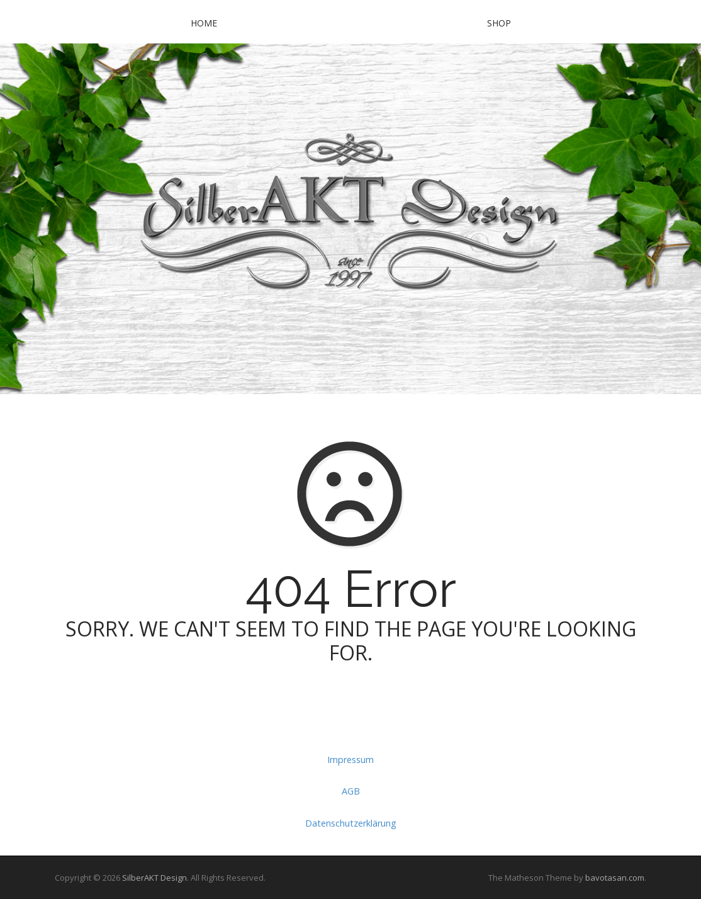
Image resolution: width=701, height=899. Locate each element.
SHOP (499, 23)
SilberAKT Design (154, 877)
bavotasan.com (614, 877)
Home (204, 23)
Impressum (350, 760)
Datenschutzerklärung (350, 823)
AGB (351, 791)
